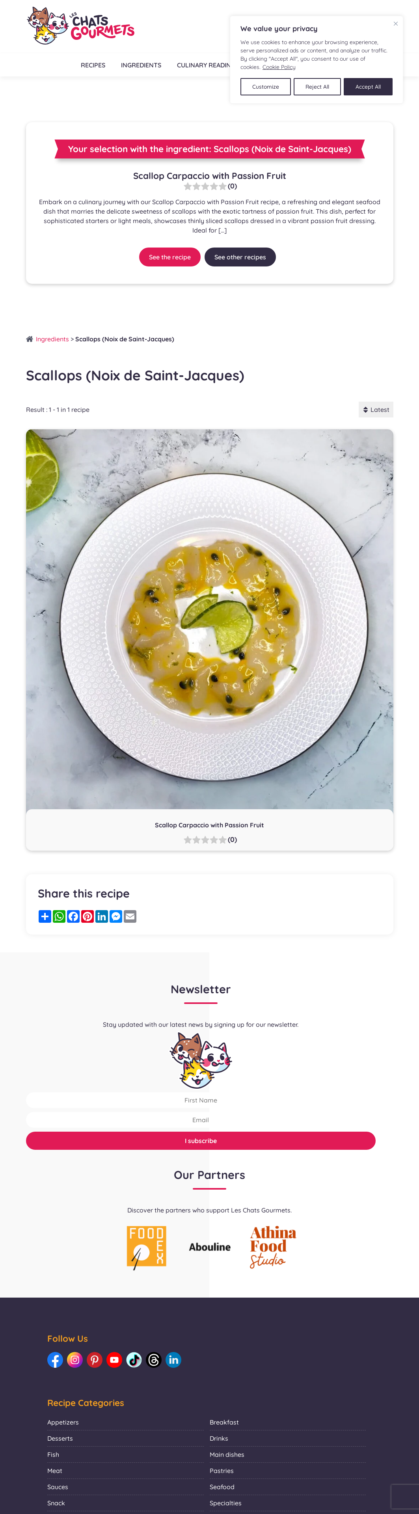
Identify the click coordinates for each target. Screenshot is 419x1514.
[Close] (396, 23)
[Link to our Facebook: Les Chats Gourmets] (55, 1360)
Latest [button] (376, 409)
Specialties (226, 1503)
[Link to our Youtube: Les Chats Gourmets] (114, 1360)
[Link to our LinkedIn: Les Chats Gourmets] (173, 1360)
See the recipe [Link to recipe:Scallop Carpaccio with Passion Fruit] (170, 257)
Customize (265, 86)
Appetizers (63, 1422)
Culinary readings (208, 65)
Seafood (222, 1487)
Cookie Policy (279, 67)
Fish (53, 1454)
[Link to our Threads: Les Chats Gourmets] (154, 1360)
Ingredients (141, 65)
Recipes (92, 65)
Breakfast (224, 1422)
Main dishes (227, 1454)
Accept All (368, 86)
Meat (54, 1471)
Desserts (60, 1438)
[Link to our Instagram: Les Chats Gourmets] (75, 1360)
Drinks (219, 1438)
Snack (56, 1503)
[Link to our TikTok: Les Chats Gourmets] (134, 1360)
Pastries (222, 1471)
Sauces (57, 1487)
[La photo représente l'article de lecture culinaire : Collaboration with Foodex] (146, 1247)
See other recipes (240, 257)
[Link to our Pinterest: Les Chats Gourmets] (94, 1360)
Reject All (318, 86)
